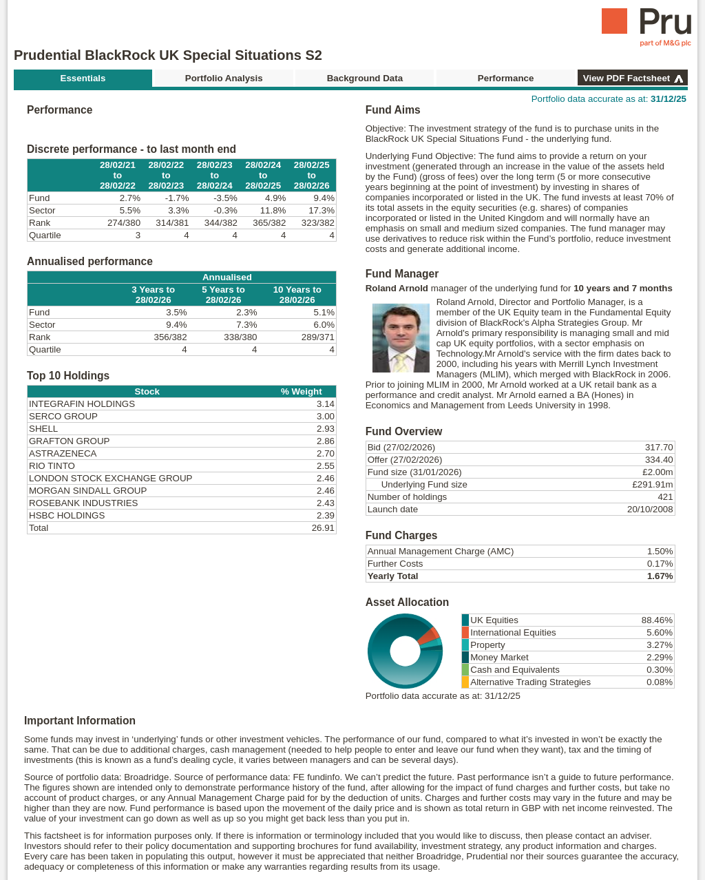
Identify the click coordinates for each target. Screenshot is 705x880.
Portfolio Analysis (224, 78)
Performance (506, 78)
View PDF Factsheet (626, 78)
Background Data (365, 78)
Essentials (83, 78)
